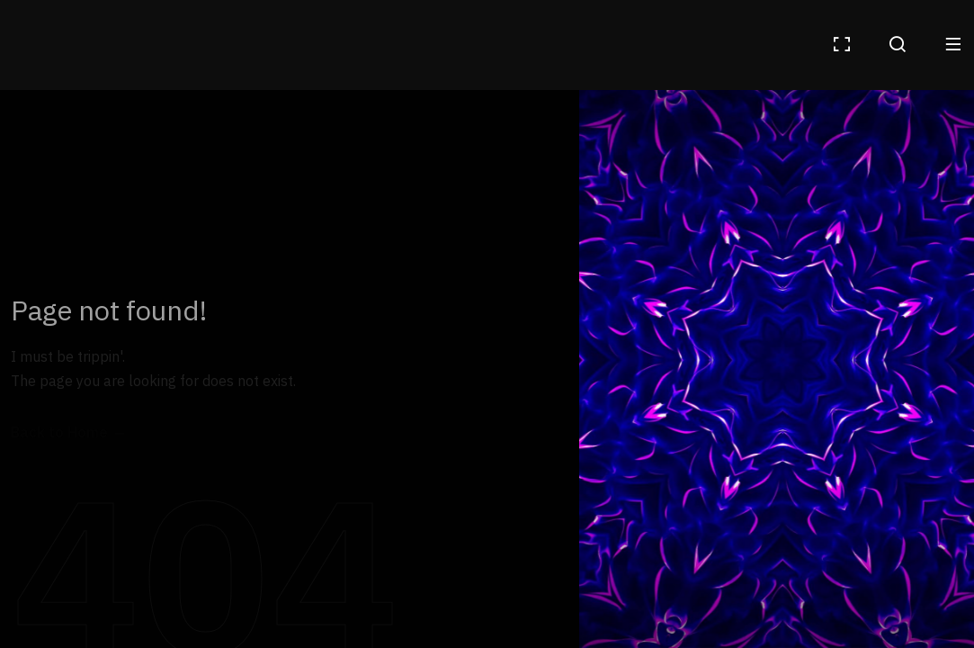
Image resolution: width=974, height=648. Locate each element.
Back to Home (59, 433)
